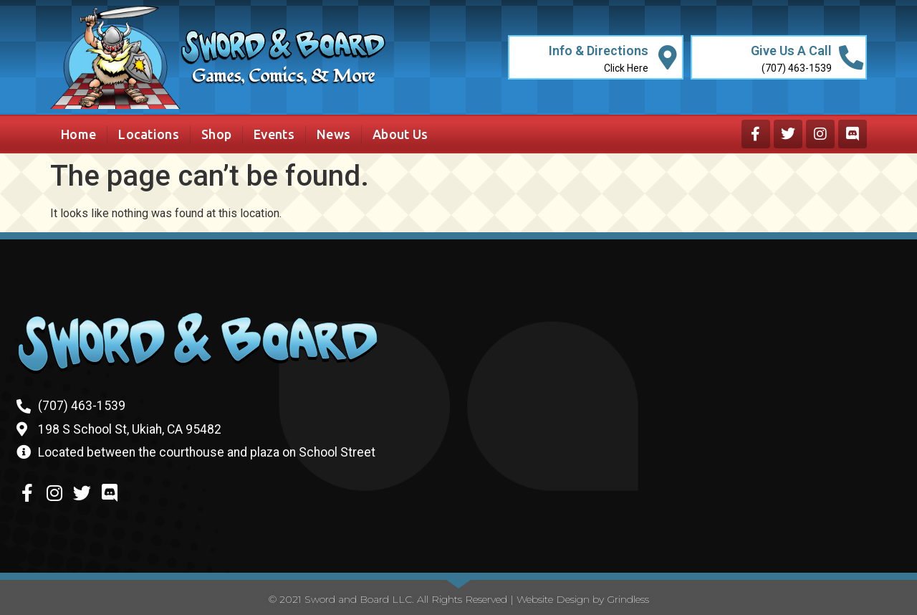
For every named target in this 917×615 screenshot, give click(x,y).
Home (78, 134)
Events (274, 134)
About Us (400, 134)
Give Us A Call (790, 50)
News (333, 134)
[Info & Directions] (667, 57)
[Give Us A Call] (850, 57)
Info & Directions (598, 50)
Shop (216, 134)
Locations (148, 134)
